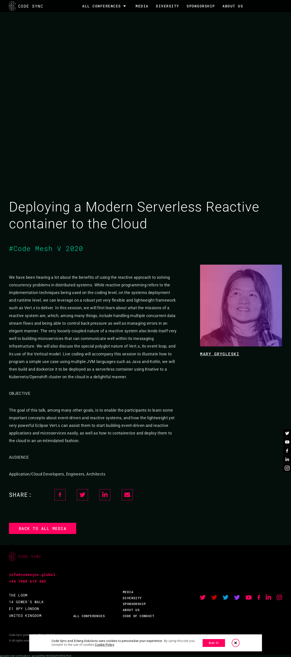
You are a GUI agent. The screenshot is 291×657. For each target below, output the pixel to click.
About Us (232, 6)
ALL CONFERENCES (89, 616)
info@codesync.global (32, 574)
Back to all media (43, 528)
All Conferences (101, 6)
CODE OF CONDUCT (138, 616)
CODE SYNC (26, 6)
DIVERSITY (167, 6)
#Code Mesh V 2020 (46, 248)
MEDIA (142, 6)
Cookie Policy (104, 644)
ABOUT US (131, 610)
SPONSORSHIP (201, 6)
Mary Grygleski (219, 354)
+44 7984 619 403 (27, 581)
